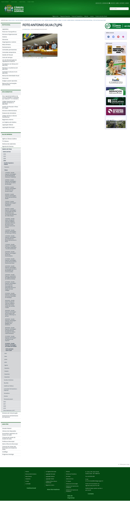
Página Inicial (55, 16)
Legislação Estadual (50, 476)
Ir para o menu (14, 1)
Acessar (127, 3)
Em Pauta (68, 476)
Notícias (68, 471)
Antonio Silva (27, 29)
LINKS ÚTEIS (5, 424)
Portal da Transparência (77, 16)
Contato (113, 3)
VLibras (117, 3)
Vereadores (27, 478)
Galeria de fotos (37, 20)
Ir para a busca (23, 1)
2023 (43, 20)
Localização (28, 483)
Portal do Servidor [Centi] (101, 16)
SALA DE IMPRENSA (7, 134)
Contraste (122, 3)
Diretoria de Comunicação (72, 483)
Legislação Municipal (50, 474)
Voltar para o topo (124, 464)
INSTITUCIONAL (6, 25)
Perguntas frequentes (65, 16)
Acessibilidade (105, 3)
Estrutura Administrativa (30, 474)
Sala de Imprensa (19, 20)
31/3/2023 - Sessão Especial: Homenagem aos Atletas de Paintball (77, 20)
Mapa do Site (99, 3)
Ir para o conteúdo (5, 1)
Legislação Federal (50, 478)
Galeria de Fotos (28, 20)
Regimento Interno (50, 485)
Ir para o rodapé (31, 1)
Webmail (86, 16)
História (27, 471)
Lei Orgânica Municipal (51, 471)
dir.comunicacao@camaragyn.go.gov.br (94, 481)
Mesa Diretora (28, 476)
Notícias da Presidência (71, 474)
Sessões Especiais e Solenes (51, 20)
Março (59, 20)
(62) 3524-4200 (91, 476)
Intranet (92, 16)
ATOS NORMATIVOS (7, 92)
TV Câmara (68, 481)
